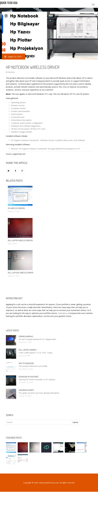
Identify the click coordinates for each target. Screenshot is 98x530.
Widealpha (62, 313)
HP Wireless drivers (16, 208)
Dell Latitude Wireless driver (20, 272)
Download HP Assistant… (29, 376)
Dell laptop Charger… (28, 350)
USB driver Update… (27, 390)
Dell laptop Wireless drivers (20, 240)
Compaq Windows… (26, 336)
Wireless (11, 72)
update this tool (58, 87)
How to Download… (27, 363)
